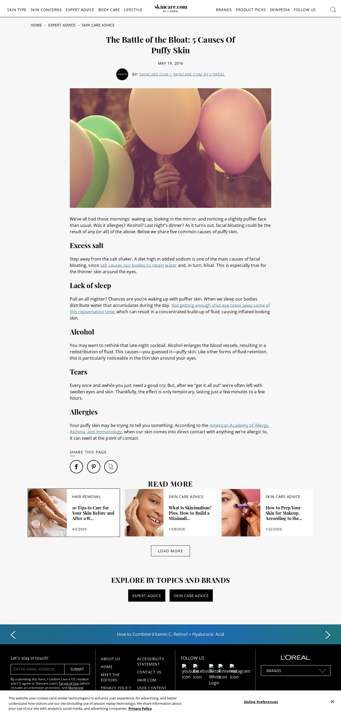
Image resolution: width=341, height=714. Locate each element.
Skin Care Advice (98, 25)
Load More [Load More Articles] (170, 550)
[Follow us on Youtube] (190, 667)
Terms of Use (69, 683)
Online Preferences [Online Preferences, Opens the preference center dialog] (261, 701)
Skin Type (17, 9)
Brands (224, 9)
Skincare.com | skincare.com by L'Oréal (182, 74)
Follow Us (305, 9)
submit (77, 669)
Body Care (109, 9)
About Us (110, 658)
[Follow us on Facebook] (203, 667)
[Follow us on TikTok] (215, 667)
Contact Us (149, 672)
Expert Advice (80, 9)
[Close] (332, 701)
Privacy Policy (116, 687)
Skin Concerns (46, 9)
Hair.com (147, 679)
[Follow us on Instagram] (240, 667)
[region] (170, 702)
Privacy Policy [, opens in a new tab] (140, 708)
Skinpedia (280, 9)
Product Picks (251, 9)
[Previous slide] (13, 635)
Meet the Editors (110, 677)
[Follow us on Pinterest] (227, 667)
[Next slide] (328, 635)
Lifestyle (133, 9)
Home (36, 25)
